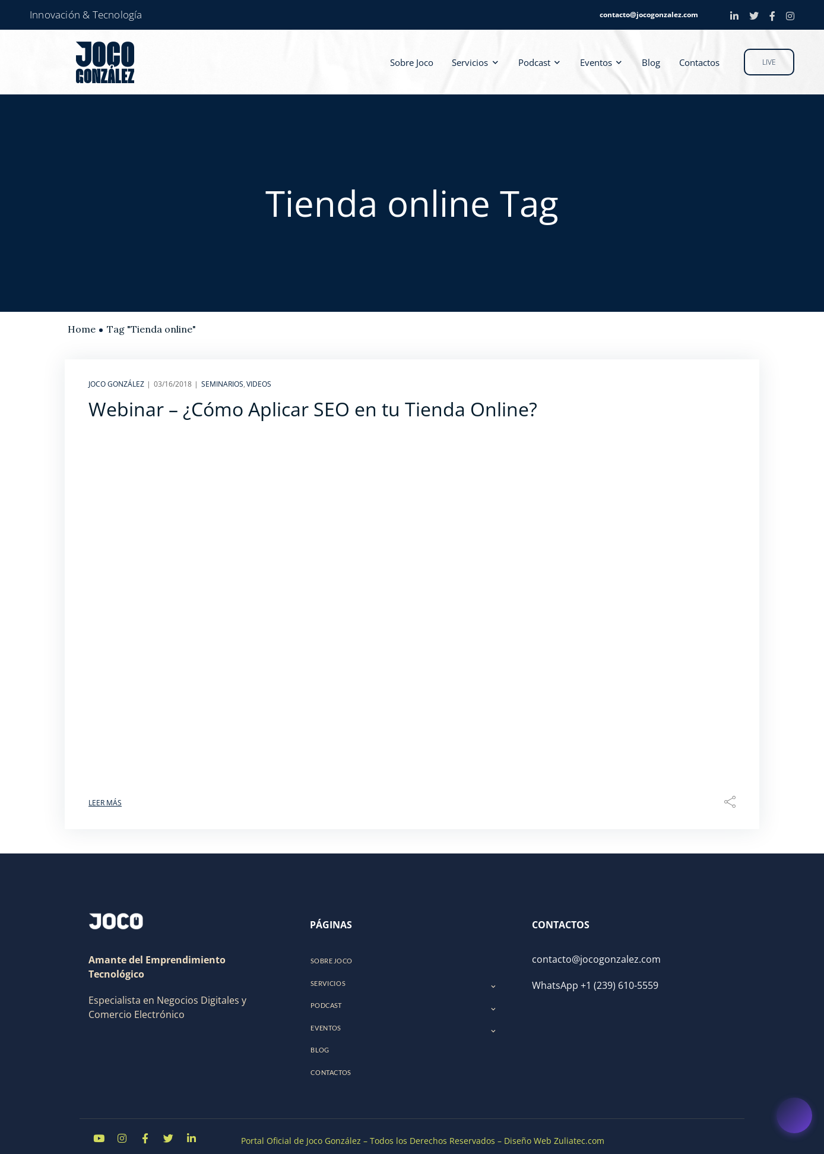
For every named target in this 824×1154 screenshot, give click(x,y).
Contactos (700, 62)
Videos (258, 384)
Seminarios (222, 384)
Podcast (538, 62)
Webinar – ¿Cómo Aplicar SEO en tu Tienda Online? (312, 409)
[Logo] (115, 921)
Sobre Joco (418, 62)
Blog (653, 62)
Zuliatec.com (579, 1131)
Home (82, 329)
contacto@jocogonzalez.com (649, 15)
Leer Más (105, 803)
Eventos (599, 62)
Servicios (475, 62)
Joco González (116, 384)
